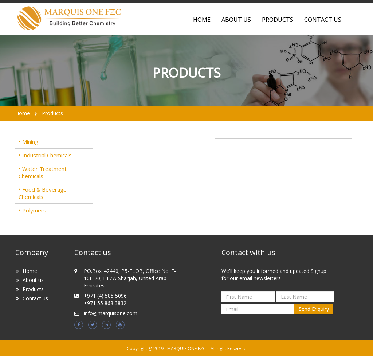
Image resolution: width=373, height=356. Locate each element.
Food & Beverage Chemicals (43, 193)
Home (22, 113)
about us (236, 20)
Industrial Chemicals (47, 155)
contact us (322, 20)
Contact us (35, 298)
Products (277, 20)
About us (33, 280)
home (202, 20)
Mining (30, 141)
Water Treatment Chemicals (43, 172)
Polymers (34, 210)
